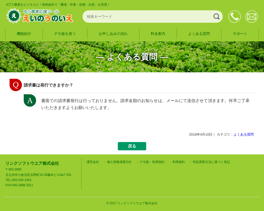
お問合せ (251, 16)
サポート (240, 34)
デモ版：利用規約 (152, 162)
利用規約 (178, 162)
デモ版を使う (65, 34)
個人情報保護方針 (119, 162)
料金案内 (158, 34)
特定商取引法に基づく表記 (211, 162)
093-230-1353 (234, 16)
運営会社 (93, 162)
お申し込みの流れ (113, 34)
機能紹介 (24, 34)
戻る (132, 146)
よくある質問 (199, 34)
